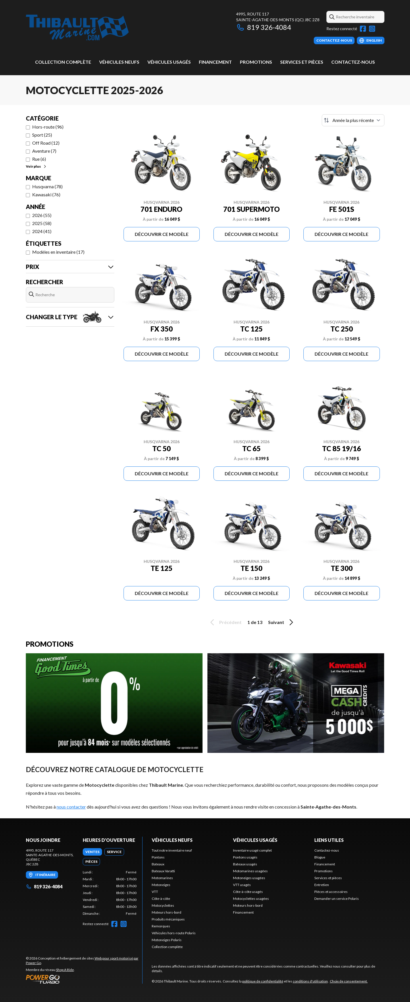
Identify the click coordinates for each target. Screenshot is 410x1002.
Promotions (256, 62)
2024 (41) (41, 231)
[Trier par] (353, 120)
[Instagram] (372, 28)
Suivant (281, 622)
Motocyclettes (163, 905)
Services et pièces (301, 62)
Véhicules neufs (119, 62)
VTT (155, 891)
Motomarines (162, 878)
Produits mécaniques (168, 919)
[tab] (92, 852)
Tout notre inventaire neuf (172, 850)
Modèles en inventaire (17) (58, 252)
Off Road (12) (45, 143)
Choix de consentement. (349, 981)
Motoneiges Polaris (167, 940)
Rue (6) (39, 159)
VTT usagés (242, 885)
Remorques (161, 926)
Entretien (321, 885)
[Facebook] (362, 28)
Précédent (225, 622)
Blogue (319, 857)
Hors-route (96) (47, 126)
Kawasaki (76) (46, 194)
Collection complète (63, 62)
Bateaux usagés (245, 864)
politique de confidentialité (262, 981)
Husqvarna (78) (47, 186)
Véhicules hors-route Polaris (174, 933)
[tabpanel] (109, 893)
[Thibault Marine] (77, 27)
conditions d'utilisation (310, 981)
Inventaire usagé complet (252, 850)
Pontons (158, 857)
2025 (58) (41, 223)
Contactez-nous (353, 62)
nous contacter (71, 806)
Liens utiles (329, 840)
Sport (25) (42, 134)
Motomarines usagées (250, 871)
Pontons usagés (245, 857)
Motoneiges (161, 885)
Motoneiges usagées (249, 878)
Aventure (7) (44, 151)
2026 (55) (41, 215)
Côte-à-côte (161, 898)
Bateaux (158, 864)
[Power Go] (84, 979)
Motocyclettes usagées (251, 898)
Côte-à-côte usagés (248, 891)
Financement (215, 62)
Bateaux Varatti (163, 871)
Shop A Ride (65, 970)
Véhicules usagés (169, 62)
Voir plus (36, 166)
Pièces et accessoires (331, 891)
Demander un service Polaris (336, 898)
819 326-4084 (263, 27)
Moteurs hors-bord (166, 912)
